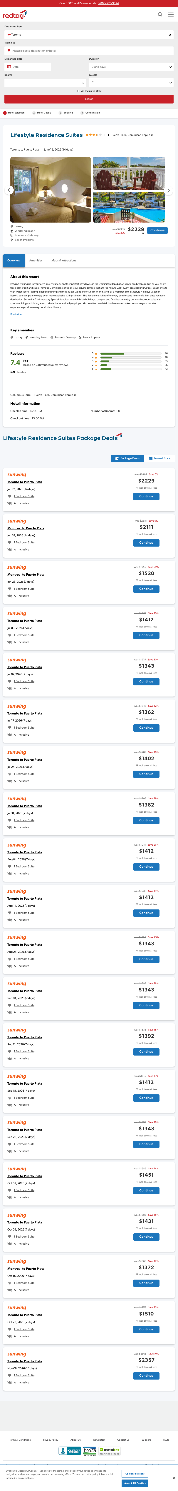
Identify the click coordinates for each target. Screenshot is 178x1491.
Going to (10, 42)
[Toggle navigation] (171, 14)
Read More (16, 314)
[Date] (27, 67)
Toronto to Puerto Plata (24, 482)
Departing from (13, 26)
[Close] (174, 1478)
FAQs (166, 1440)
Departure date (13, 59)
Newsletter (99, 1440)
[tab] (14, 260)
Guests (93, 75)
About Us (75, 1440)
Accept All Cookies (134, 1483)
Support (146, 1440)
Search (89, 99)
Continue (157, 230)
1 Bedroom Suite (24, 496)
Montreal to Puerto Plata (25, 528)
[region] (89, 1478)
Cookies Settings (135, 1474)
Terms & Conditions (20, 1440)
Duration (94, 59)
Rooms (8, 75)
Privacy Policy (50, 1440)
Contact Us (123, 1440)
